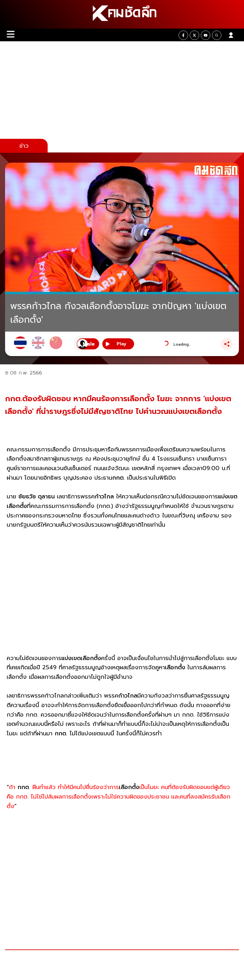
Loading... (182, 344)
